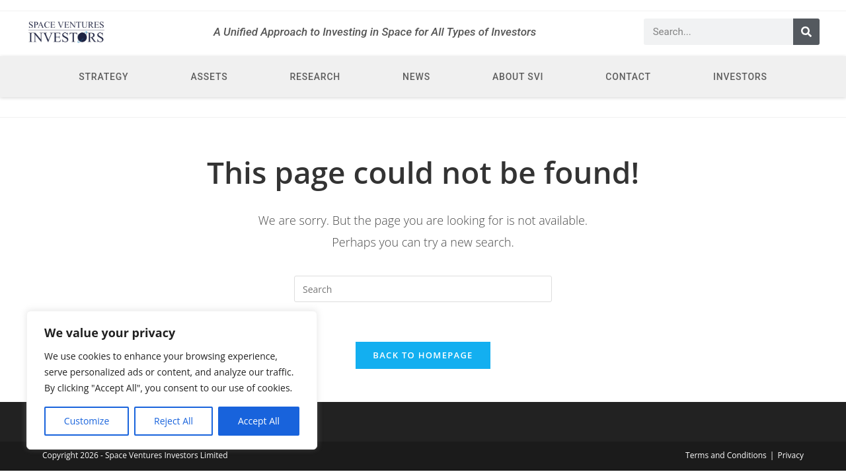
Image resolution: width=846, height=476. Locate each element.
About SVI (517, 76)
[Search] (806, 32)
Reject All (173, 421)
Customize (86, 421)
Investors (740, 76)
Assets (208, 76)
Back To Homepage (423, 355)
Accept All (259, 421)
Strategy (103, 76)
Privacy (790, 455)
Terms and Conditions (726, 455)
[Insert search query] (423, 289)
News (416, 76)
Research (314, 76)
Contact (628, 76)
